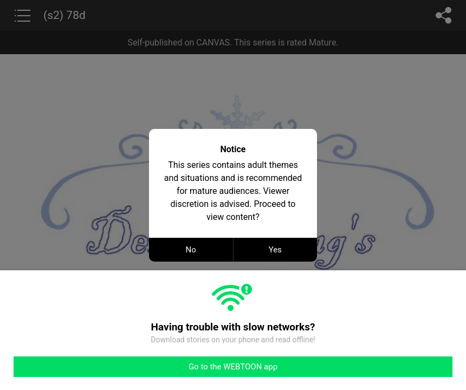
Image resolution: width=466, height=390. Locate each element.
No (191, 250)
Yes (275, 250)
